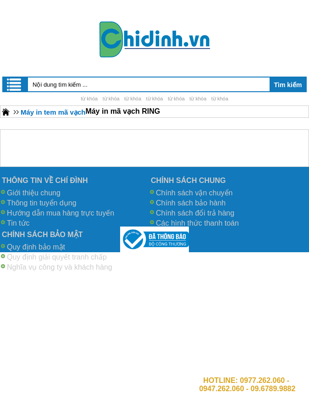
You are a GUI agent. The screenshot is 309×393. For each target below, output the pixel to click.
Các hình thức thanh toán (197, 223)
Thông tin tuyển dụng (42, 203)
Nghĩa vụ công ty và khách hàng (59, 267)
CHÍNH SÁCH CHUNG (188, 180)
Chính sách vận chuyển (194, 193)
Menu (14, 84)
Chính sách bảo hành (191, 203)
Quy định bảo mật (36, 247)
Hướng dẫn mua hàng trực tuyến (60, 213)
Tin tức (18, 223)
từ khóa (89, 98)
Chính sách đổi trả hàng (195, 213)
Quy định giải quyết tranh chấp (57, 257)
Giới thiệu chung (34, 193)
